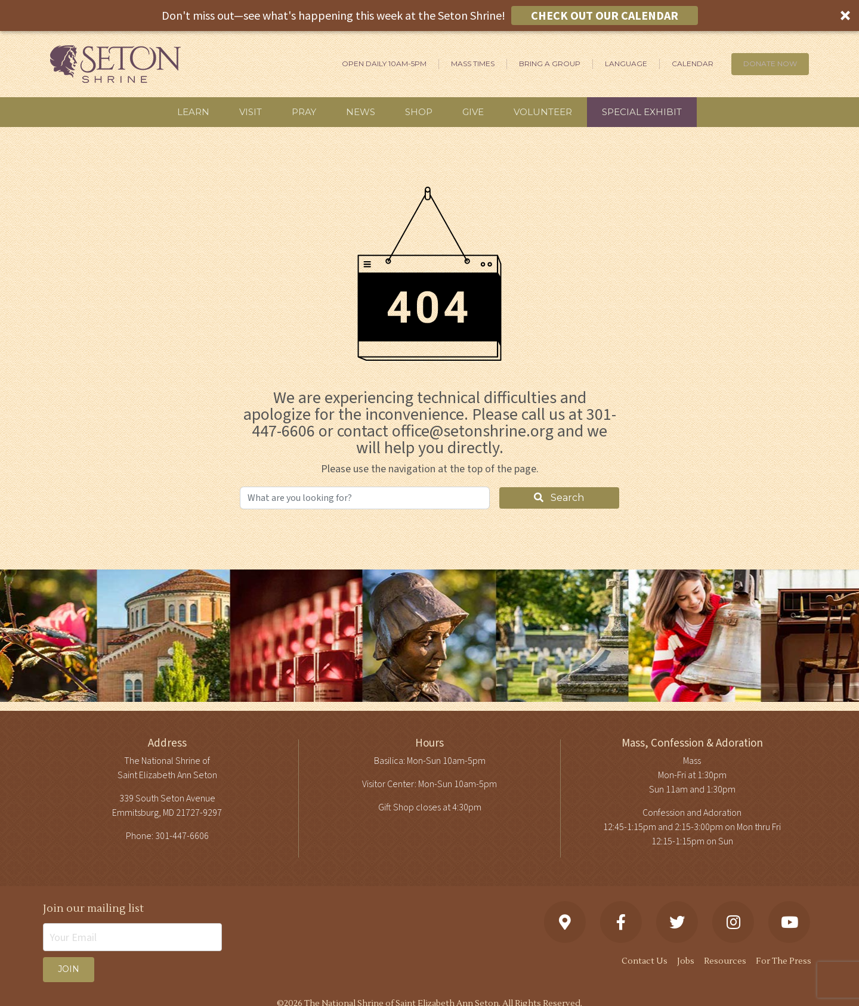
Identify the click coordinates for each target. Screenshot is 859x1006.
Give (473, 111)
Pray (304, 111)
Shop (418, 111)
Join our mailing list (93, 908)
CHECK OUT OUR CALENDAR (604, 15)
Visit (250, 111)
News (360, 111)
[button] (429, 15)
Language (626, 63)
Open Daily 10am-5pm (384, 63)
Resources (725, 961)
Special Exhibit (642, 111)
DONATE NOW (770, 63)
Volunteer (543, 111)
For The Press (783, 961)
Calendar (692, 63)
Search (559, 497)
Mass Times (473, 63)
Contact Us (645, 961)
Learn (193, 111)
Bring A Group (549, 63)
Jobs (685, 961)
